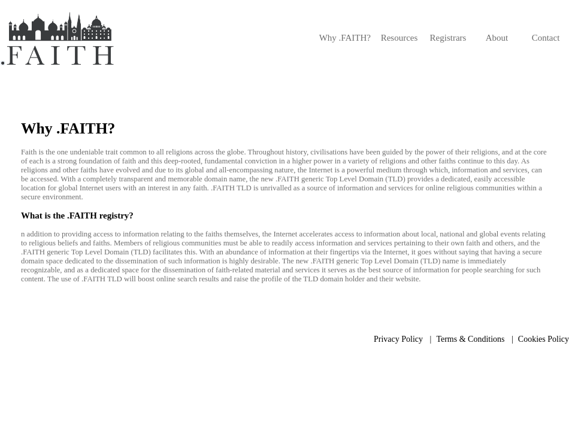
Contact (546, 38)
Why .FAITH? (345, 38)
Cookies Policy (543, 339)
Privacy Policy (398, 339)
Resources (399, 38)
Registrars (448, 38)
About (497, 38)
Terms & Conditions (470, 339)
